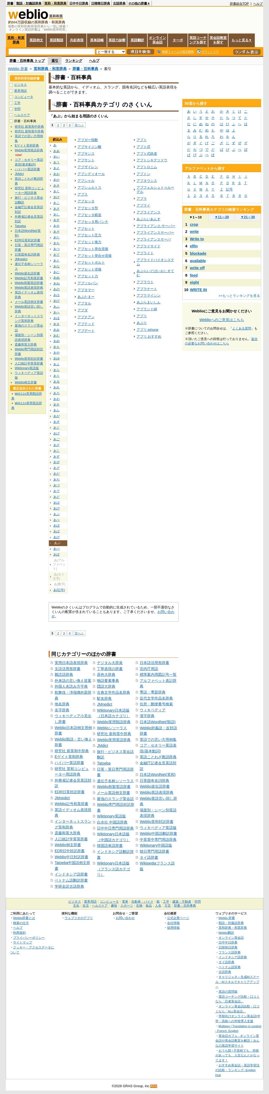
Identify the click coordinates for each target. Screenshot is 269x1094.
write (194, 231)
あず (56, 456)
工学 (17, 103)
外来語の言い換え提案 (73, 680)
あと (56, 260)
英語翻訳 (137, 40)
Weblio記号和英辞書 (71, 804)
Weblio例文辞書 (68, 845)
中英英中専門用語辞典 (158, 839)
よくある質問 (241, 328)
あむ (56, 335)
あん (56, 410)
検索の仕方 (21, 923)
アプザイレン (87, 167)
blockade (198, 253)
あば (56, 502)
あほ (56, 318)
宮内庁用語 (149, 669)
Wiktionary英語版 (111, 816)
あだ (56, 474)
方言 (167, 905)
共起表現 (77, 40)
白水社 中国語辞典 (112, 822)
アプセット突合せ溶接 (94, 256)
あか (56, 180)
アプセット (86, 229)
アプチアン (86, 317)
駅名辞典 (104, 698)
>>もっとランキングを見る (239, 296)
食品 (149, 905)
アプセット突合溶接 (92, 249)
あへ (56, 312)
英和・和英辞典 (55, 3)
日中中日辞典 (78, 3)
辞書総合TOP (239, 4)
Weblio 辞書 (18, 69)
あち (56, 243)
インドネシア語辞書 (71, 874)
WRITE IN (198, 290)
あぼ (56, 525)
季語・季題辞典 (152, 692)
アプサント (86, 160)
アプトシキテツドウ (152, 160)
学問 (17, 109)
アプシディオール (91, 174)
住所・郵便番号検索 (156, 704)
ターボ (178, 40)
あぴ (56, 537)
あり (56, 376)
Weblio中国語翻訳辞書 (158, 833)
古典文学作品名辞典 (113, 692)
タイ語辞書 (149, 857)
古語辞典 (119, 3)
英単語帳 (97, 40)
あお (56, 174)
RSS (154, 1086)
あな (56, 266)
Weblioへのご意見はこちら (221, 320)
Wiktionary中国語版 (156, 845)
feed (194, 275)
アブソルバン (87, 283)
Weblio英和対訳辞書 (156, 822)
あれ (56, 387)
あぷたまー (86, 297)
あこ (56, 203)
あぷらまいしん (149, 302)
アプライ (143, 205)
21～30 (248, 217)
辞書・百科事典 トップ (27, 61)
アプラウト (145, 282)
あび (56, 508)
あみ (56, 330)
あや (56, 352)
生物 (139, 905)
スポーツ (126, 905)
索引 (54, 61)
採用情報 (173, 927)
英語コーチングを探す (197, 40)
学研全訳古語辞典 (69, 886)
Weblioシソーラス (112, 728)
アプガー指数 (87, 140)
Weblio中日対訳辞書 (71, 857)
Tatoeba (103, 763)
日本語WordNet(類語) (157, 722)
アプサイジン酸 (89, 147)
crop (194, 224)
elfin (194, 246)
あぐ (56, 427)
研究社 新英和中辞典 (72, 751)
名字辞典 (62, 710)
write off (197, 268)
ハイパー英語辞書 (69, 763)
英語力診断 (117, 40)
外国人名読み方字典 (71, 686)
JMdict (102, 745)
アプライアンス (149, 212)
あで (56, 491)
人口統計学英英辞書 (71, 839)
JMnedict (62, 798)
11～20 (222, 217)
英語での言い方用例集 (158, 739)
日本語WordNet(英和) (157, 774)
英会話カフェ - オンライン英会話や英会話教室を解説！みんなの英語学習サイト (237, 1040)
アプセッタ (86, 201)
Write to (197, 239)
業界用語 (20, 91)
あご (56, 439)
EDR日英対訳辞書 (70, 792)
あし (56, 214)
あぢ (56, 479)
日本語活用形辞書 (154, 663)
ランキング (73, 61)
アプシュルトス (89, 187)
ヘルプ (258, 4)
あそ (56, 231)
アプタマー (86, 290)
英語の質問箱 (228, 991)
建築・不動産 (181, 901)
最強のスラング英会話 (115, 799)
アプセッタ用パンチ (92, 222)
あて (56, 255)
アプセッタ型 (87, 208)
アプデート (86, 331)
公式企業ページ (178, 918)
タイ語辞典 (226, 962)
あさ (56, 209)
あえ (56, 168)
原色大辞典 (106, 674)
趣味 (114, 905)
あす (56, 220)
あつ (56, 249)
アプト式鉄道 (147, 154)
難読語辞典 (64, 674)
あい (56, 156)
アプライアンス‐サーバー (156, 226)
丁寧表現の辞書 (110, 669)
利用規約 (19, 932)
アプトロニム (147, 167)
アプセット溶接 (89, 269)
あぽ (56, 554)
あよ (56, 364)
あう (56, 162)
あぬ (56, 277)
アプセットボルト (91, 262)
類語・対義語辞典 (29, 3)
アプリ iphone (147, 330)
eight (194, 282)
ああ (56, 151)
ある (56, 381)
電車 (125, 901)
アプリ (142, 316)
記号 (229, 189)
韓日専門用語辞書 (154, 851)
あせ (56, 226)
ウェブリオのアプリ (79, 918)
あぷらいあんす (149, 219)
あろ (56, 393)
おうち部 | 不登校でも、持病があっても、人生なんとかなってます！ (237, 1055)
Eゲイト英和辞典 (69, 757)
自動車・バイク (142, 901)
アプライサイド (149, 246)
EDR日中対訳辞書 (70, 851)
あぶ (56, 514)
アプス (82, 194)
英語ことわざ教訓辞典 (158, 757)
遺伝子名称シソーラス (115, 781)
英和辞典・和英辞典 (50, 69)
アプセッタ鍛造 (89, 215)
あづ (56, 485)
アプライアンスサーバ (154, 239)
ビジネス (20, 85)
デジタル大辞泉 (110, 663)
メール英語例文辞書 (113, 793)
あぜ (56, 462)
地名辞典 (62, 704)
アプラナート (147, 289)
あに (56, 272)
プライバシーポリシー (29, 937)
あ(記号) (59, 590)
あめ (56, 341)
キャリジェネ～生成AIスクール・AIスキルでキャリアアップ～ (237, 981)
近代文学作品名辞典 (156, 698)
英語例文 (36, 40)
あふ (56, 306)
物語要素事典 (108, 680)
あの (56, 289)
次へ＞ (79, 125)
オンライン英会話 (157, 40)
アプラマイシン (149, 295)
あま (56, 324)
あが (56, 416)
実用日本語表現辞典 (71, 663)
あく (56, 191)
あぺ (56, 549)
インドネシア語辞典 (233, 957)
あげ (56, 433)
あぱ (56, 531)
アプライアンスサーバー (155, 232)
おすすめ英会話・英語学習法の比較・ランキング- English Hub (237, 1070)
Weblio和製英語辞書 (114, 787)
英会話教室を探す (218, 40)
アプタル (84, 303)
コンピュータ (23, 97)
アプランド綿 (147, 309)
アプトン (143, 174)
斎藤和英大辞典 (67, 833)
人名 (158, 905)
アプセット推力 (89, 242)
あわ (56, 399)
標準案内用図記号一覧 (158, 674)
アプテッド (86, 324)
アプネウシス (147, 181)
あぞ (56, 468)
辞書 (10, 3)
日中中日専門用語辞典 (115, 828)
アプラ (142, 199)
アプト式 (143, 147)
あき (56, 185)
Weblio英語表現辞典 (156, 792)
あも (56, 347)
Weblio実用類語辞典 (114, 722)
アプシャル (86, 181)
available (198, 261)
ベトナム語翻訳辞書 (71, 880)
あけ (56, 197)
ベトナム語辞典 (230, 967)
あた (56, 237)
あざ (56, 445)
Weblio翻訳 (226, 932)
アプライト (145, 253)
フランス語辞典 (230, 952)
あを (56, 404)
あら (56, 370)
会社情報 (173, 923)
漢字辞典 (147, 716)
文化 (76, 905)
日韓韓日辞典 (100, 3)
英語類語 (56, 40)
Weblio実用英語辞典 (114, 740)
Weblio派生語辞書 (155, 786)
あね (56, 283)
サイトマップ (22, 942)
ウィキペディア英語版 (158, 828)
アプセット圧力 (89, 235)
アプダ (82, 310)
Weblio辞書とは (24, 918)
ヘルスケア (22, 115)
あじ (56, 451)
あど (56, 497)
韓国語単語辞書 (110, 845)
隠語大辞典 (106, 686)
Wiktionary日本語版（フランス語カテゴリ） (113, 869)
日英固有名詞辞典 (154, 780)
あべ (56, 520)
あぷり (142, 323)
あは (56, 295)
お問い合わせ (125, 918)
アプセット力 (87, 276)
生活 (85, 905)
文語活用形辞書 (67, 669)
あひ (56, 301)
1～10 (195, 217)
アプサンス (86, 154)
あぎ (56, 422)
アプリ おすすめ (149, 336)
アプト (142, 140)
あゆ (56, 358)
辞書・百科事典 (85, 69)
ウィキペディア (152, 710)
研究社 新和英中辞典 (114, 734)
